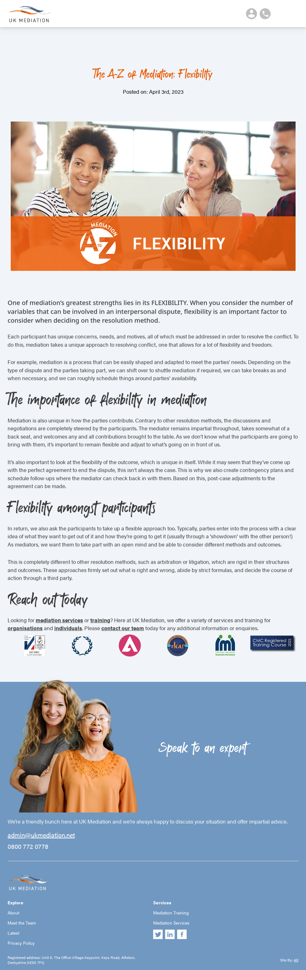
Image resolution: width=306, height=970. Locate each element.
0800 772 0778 (28, 846)
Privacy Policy (21, 943)
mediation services (59, 632)
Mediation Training (171, 912)
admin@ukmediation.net (41, 834)
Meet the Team (22, 922)
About (13, 912)
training (100, 632)
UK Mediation (30, 14)
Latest (13, 933)
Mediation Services (171, 922)
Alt (296, 960)
